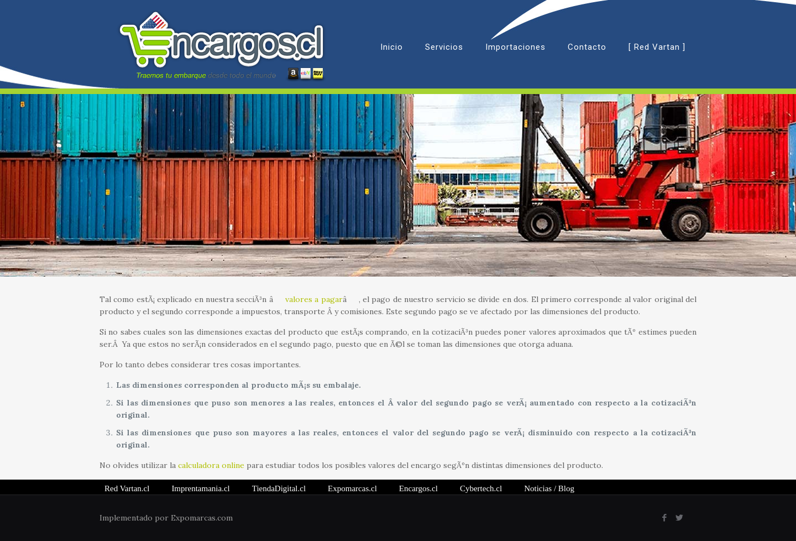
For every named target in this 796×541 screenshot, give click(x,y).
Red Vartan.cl (126, 488)
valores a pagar (314, 299)
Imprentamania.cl (200, 488)
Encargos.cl (418, 488)
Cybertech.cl (481, 488)
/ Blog (549, 488)
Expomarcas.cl (352, 488)
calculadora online (211, 465)
